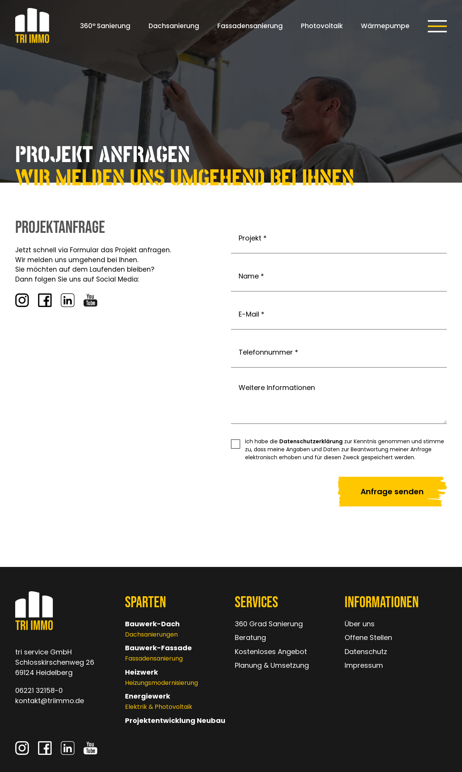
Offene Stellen (368, 637)
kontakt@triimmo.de (49, 700)
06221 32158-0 (39, 690)
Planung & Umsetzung (272, 665)
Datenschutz (366, 651)
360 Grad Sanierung (269, 624)
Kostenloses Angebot (271, 651)
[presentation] (268, 492)
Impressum (364, 665)
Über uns (360, 624)
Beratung (250, 637)
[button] (437, 26)
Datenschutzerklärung (311, 441)
